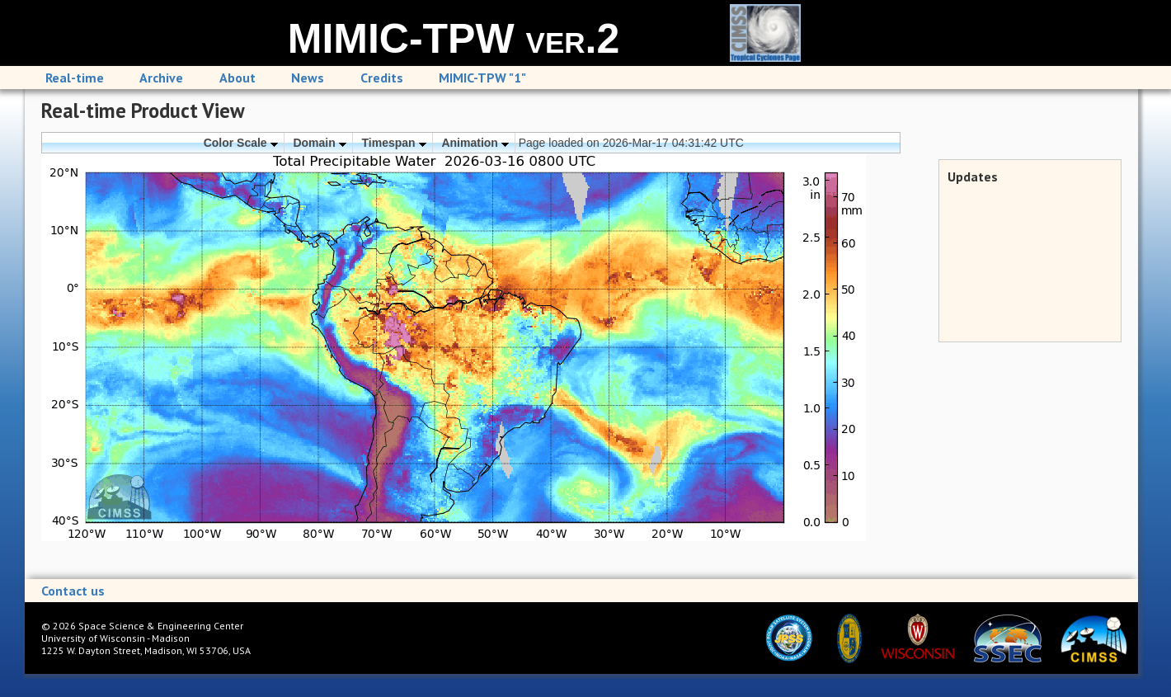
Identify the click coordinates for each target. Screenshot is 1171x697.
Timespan (394, 142)
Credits (381, 77)
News (307, 77)
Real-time (74, 77)
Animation (474, 142)
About (237, 77)
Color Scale (241, 142)
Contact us (73, 590)
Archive (161, 77)
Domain (319, 142)
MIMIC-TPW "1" (482, 77)
